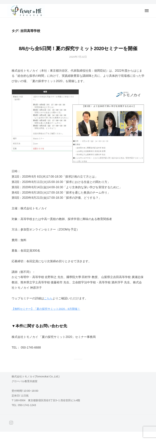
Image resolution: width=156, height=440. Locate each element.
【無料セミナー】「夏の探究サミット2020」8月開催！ (48, 317)
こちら (48, 306)
